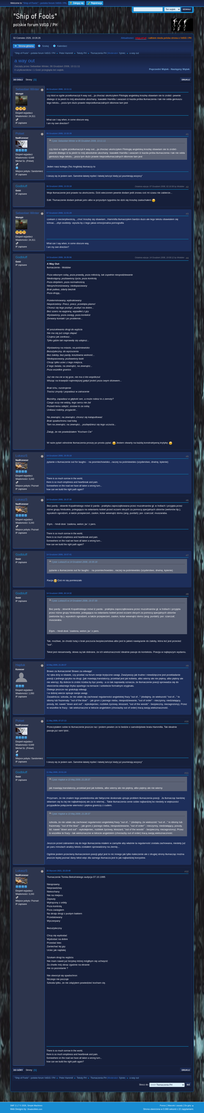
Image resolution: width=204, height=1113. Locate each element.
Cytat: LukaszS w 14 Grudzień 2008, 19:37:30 (74, 600)
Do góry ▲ (189, 1105)
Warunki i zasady (175, 1105)
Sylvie (122, 53)
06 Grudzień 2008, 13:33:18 (59, 186)
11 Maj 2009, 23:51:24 (56, 772)
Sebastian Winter (27, 89)
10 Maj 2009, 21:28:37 (56, 665)
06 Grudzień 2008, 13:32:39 (59, 133)
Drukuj (186, 80)
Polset (19, 133)
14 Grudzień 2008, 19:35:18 (59, 456)
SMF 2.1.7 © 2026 (18, 1105)
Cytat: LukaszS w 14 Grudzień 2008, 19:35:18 (74, 562)
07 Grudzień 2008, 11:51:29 (59, 213)
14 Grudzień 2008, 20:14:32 (59, 593)
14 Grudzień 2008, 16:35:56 (59, 257)
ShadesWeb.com (34, 1109)
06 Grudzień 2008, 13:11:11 (59, 89)
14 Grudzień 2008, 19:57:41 (59, 554)
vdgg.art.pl (140, 38)
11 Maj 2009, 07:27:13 (56, 721)
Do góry (18, 1070)
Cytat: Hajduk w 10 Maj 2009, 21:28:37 (71, 779)
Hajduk (20, 665)
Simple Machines (34, 1105)
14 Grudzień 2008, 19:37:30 (59, 499)
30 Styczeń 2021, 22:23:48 (58, 871)
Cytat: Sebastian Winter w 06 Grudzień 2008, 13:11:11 (79, 141)
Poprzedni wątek (159, 69)
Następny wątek (180, 69)
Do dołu (18, 80)
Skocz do (143, 1084)
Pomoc (163, 1105)
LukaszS (21, 455)
